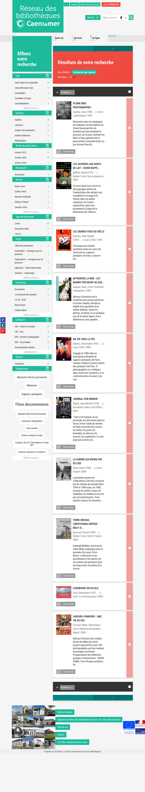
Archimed (59, 789)
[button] (93, 17)
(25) (32, 211)
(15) (32, 108)
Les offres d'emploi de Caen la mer (72, 780)
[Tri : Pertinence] (67, 92)
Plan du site (62, 765)
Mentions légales (64, 750)
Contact (60, 772)
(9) (32, 352)
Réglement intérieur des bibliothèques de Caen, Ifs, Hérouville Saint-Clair (88, 757)
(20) (32, 457)
